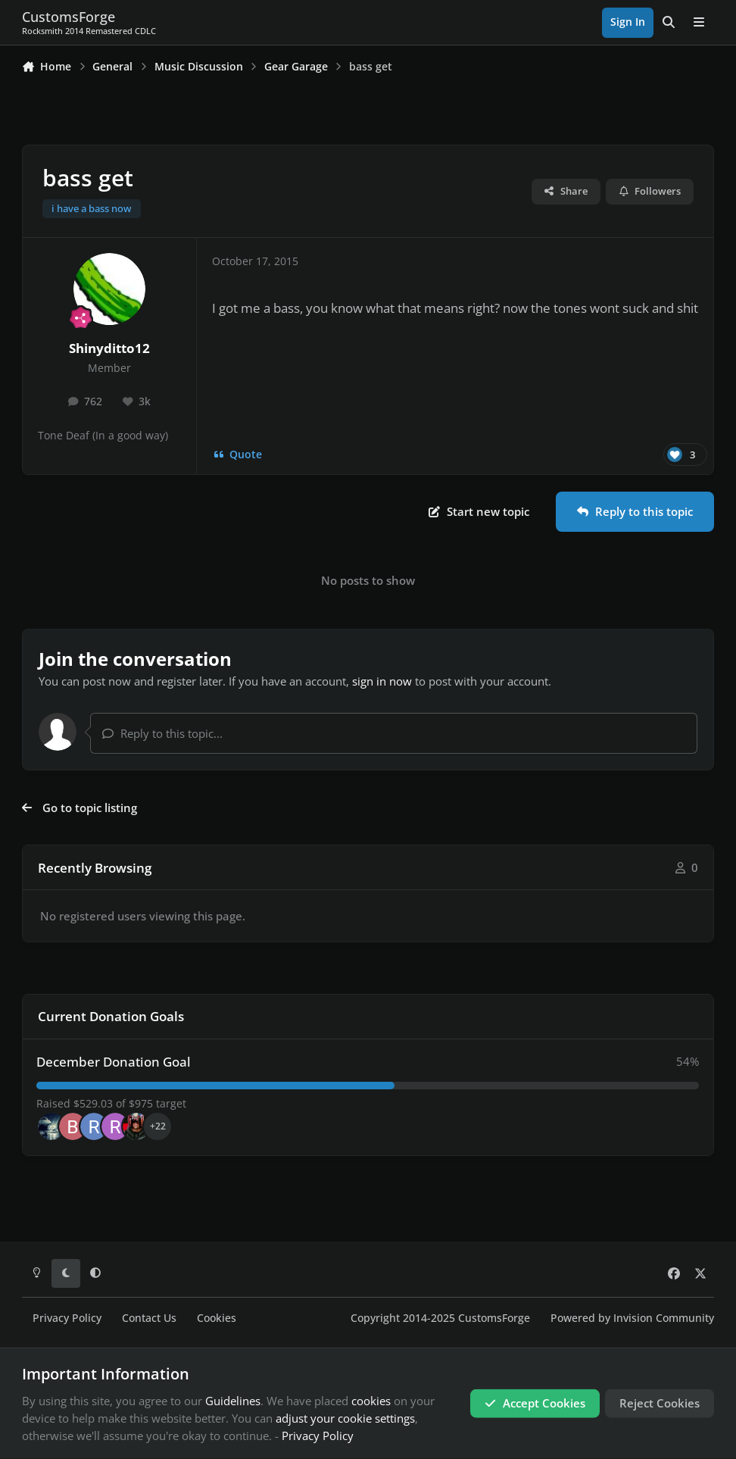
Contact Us (149, 1318)
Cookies (216, 1318)
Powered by (632, 1318)
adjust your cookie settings (345, 1418)
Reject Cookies (659, 1403)
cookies (371, 1400)
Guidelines (232, 1400)
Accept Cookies (535, 1403)
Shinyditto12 (109, 348)
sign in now (382, 681)
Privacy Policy (67, 1318)
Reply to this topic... (162, 733)
